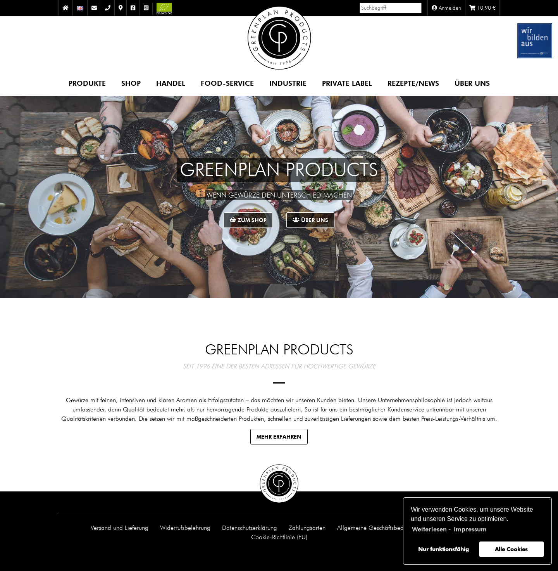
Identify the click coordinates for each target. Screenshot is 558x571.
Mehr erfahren (279, 436)
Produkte (87, 82)
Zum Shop (248, 220)
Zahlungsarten (307, 527)
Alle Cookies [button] (511, 549)
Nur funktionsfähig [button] (443, 549)
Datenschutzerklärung (249, 527)
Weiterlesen (429, 529)
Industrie (288, 82)
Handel (170, 82)
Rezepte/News (413, 82)
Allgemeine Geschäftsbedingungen (382, 527)
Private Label (347, 82)
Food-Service (227, 82)
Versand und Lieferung (119, 527)
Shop (131, 82)
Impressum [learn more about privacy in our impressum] (470, 529)
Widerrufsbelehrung (185, 527)
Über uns (472, 82)
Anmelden (446, 7)
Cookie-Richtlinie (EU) (279, 537)
